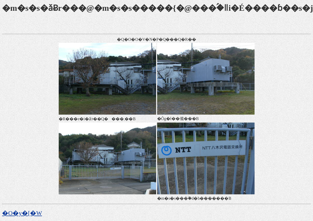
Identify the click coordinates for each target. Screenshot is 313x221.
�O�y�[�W (22, 213)
